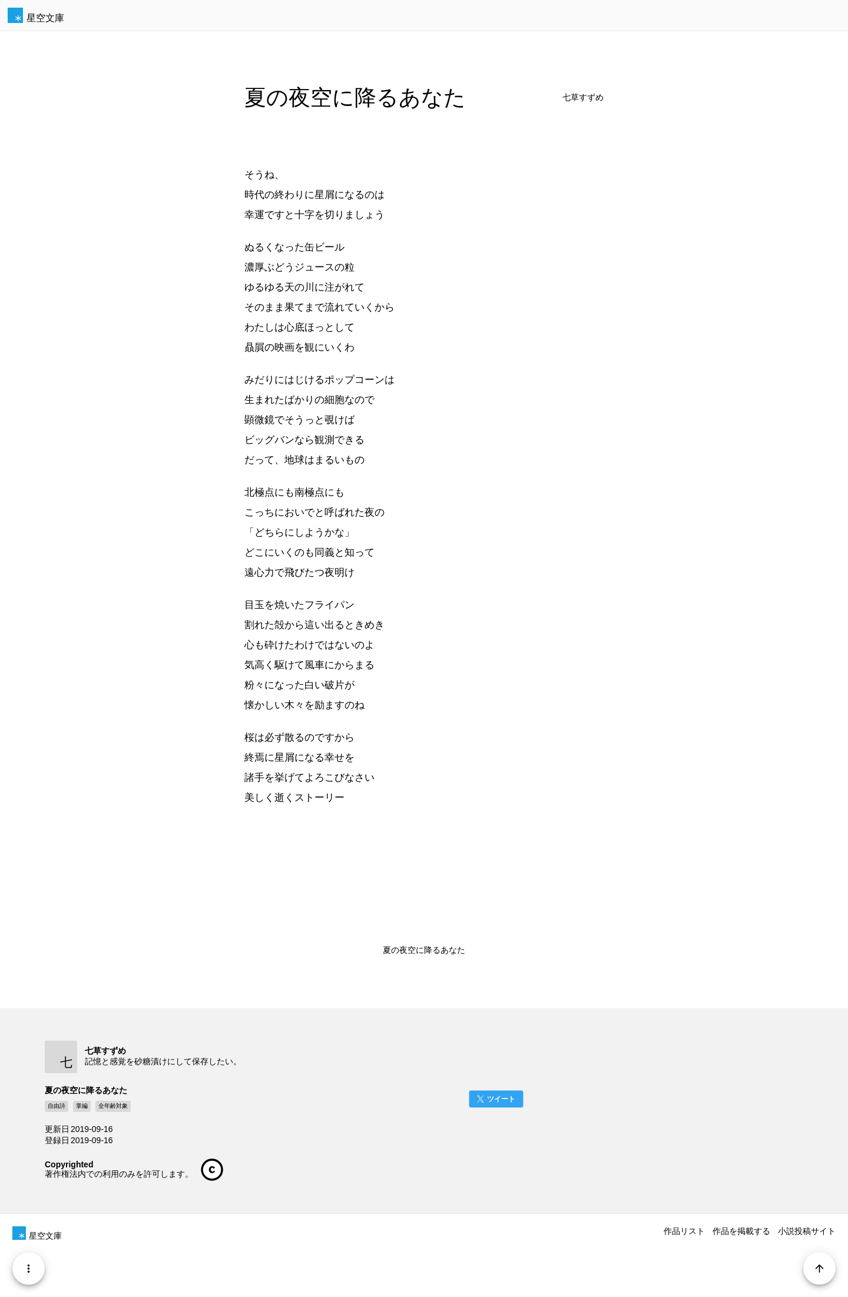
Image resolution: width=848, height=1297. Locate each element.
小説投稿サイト (807, 1231)
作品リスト (684, 1231)
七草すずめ (583, 97)
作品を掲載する (741, 1231)
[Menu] (28, 1268)
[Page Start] (819, 1268)
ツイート (501, 1099)
